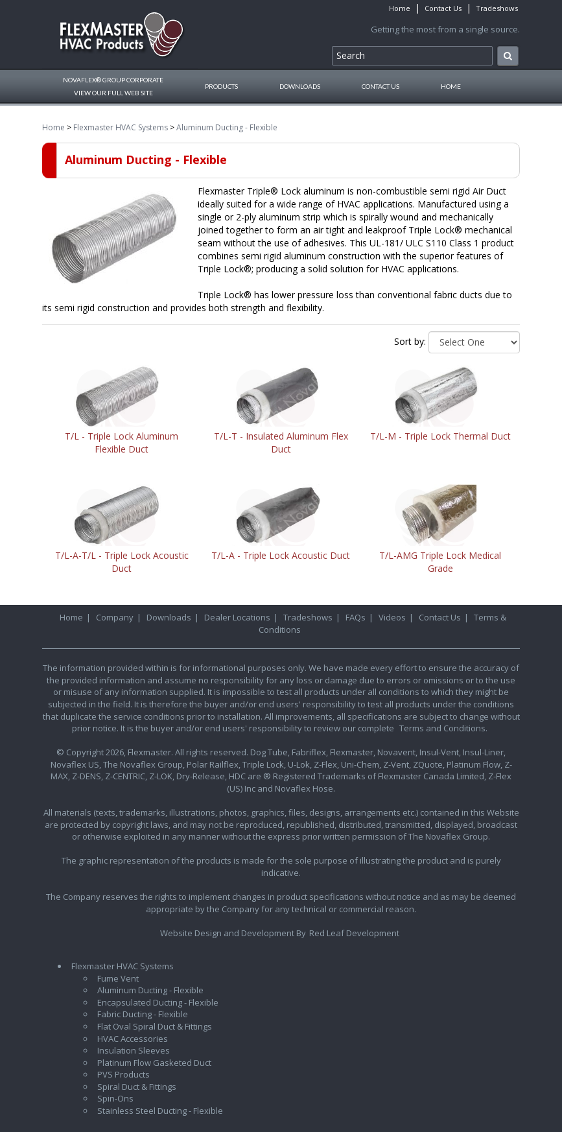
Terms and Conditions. (443, 728)
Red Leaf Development (354, 933)
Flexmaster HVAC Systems (120, 127)
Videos (392, 617)
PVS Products (123, 1074)
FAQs (355, 617)
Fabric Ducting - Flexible (142, 1014)
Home (399, 8)
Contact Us (443, 8)
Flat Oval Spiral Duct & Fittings (154, 1026)
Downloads (299, 86)
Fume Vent (118, 978)
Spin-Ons (115, 1098)
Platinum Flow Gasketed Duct (154, 1062)
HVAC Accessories (132, 1038)
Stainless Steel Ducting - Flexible (160, 1110)
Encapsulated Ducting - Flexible (157, 1002)
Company (115, 617)
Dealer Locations (237, 617)
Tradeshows (497, 8)
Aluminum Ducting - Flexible (226, 127)
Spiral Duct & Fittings (136, 1086)
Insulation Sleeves (133, 1050)
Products (221, 86)
